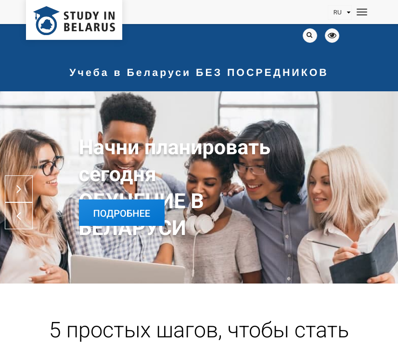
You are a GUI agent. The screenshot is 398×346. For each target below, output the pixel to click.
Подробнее (122, 213)
